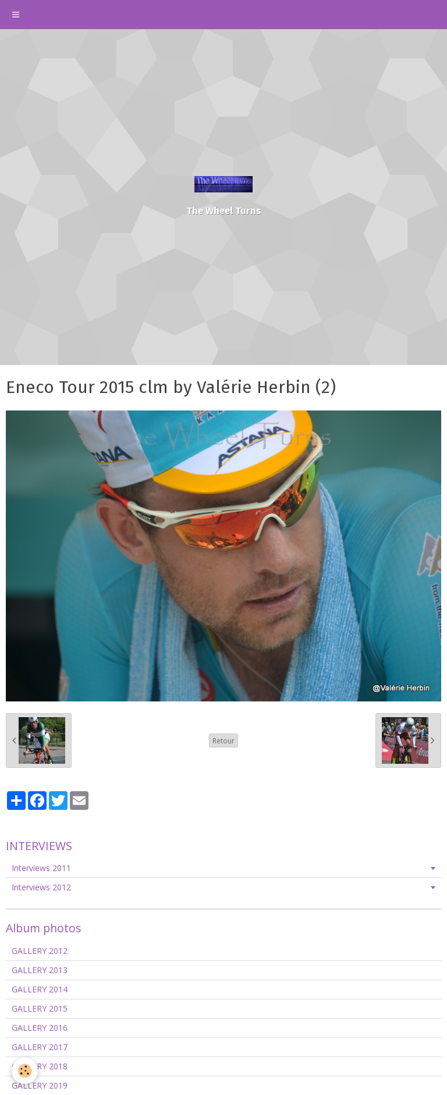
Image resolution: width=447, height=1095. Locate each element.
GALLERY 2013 (40, 969)
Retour (223, 740)
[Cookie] (25, 1071)
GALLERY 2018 (40, 1066)
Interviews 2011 (41, 867)
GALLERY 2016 (40, 1027)
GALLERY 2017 (40, 1046)
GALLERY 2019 (40, 1085)
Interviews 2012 (41, 887)
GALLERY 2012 (40, 950)
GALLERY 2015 (40, 1008)
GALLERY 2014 (40, 989)
